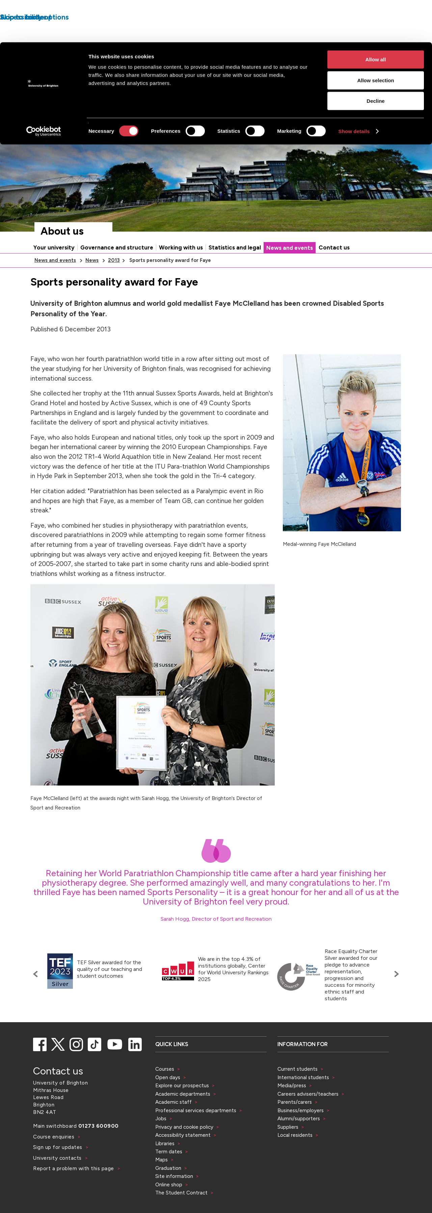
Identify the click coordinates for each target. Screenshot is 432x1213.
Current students (297, 1090)
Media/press (291, 1106)
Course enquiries (54, 1157)
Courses (164, 1090)
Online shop (168, 1205)
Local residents (295, 1156)
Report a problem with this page (74, 1189)
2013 (114, 281)
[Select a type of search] (287, 142)
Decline (375, 58)
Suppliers (287, 1148)
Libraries (164, 1164)
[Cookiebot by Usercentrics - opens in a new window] (43, 89)
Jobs (160, 1139)
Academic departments (183, 1115)
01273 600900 (98, 1147)
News (92, 281)
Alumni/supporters (298, 1139)
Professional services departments (196, 1131)
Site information (174, 1197)
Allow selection (375, 38)
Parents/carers (294, 1123)
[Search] (348, 142)
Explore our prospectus (182, 1106)
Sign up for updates (58, 1168)
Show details (354, 89)
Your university (54, 268)
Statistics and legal (235, 268)
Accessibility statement (183, 1156)
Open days (167, 1098)
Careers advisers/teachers (308, 1115)
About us (62, 252)
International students (303, 1098)
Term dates (168, 1172)
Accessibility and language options (380, 123)
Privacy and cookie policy (184, 1148)
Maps (161, 1180)
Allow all (376, 17)
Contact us (334, 268)
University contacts (57, 1179)
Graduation (168, 1189)
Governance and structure (116, 268)
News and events (289, 269)
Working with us (181, 268)
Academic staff (173, 1123)
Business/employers (300, 1131)
